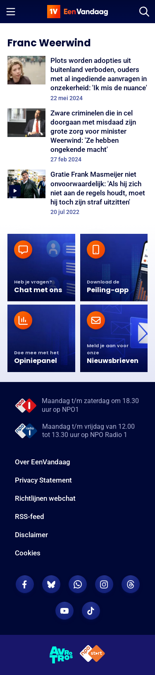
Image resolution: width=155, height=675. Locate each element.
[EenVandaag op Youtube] (64, 611)
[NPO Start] (92, 655)
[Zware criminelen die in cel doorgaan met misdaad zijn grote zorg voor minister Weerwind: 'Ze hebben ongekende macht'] (77, 135)
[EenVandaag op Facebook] (25, 584)
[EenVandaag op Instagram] (104, 584)
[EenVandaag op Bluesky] (51, 584)
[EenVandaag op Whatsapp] (78, 584)
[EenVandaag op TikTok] (91, 611)
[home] (77, 11)
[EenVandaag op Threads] (131, 584)
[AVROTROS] (61, 655)
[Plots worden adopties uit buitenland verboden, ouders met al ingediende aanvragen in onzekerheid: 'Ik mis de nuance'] (77, 79)
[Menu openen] (11, 12)
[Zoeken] (144, 12)
